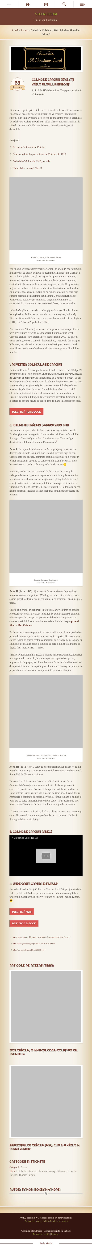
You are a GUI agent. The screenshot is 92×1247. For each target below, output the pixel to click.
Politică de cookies (33, 1221)
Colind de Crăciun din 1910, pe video (32, 161)
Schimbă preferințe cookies (55, 1221)
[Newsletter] (46, 4)
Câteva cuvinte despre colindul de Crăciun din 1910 (39, 154)
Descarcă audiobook (26, 411)
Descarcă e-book (24, 923)
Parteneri (55, 1234)
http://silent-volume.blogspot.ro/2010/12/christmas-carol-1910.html (40, 937)
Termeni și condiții (41, 1234)
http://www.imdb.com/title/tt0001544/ (28, 950)
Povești (24, 30)
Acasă (15, 30)
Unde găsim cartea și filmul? (27, 168)
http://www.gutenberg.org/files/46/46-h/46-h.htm (33, 944)
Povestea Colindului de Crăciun (29, 147)
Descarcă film (21, 911)
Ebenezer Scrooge (47, 1171)
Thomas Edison (27, 1175)
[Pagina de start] (27, 4)
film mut (61, 1171)
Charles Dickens (27, 1171)
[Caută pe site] (64, 4)
